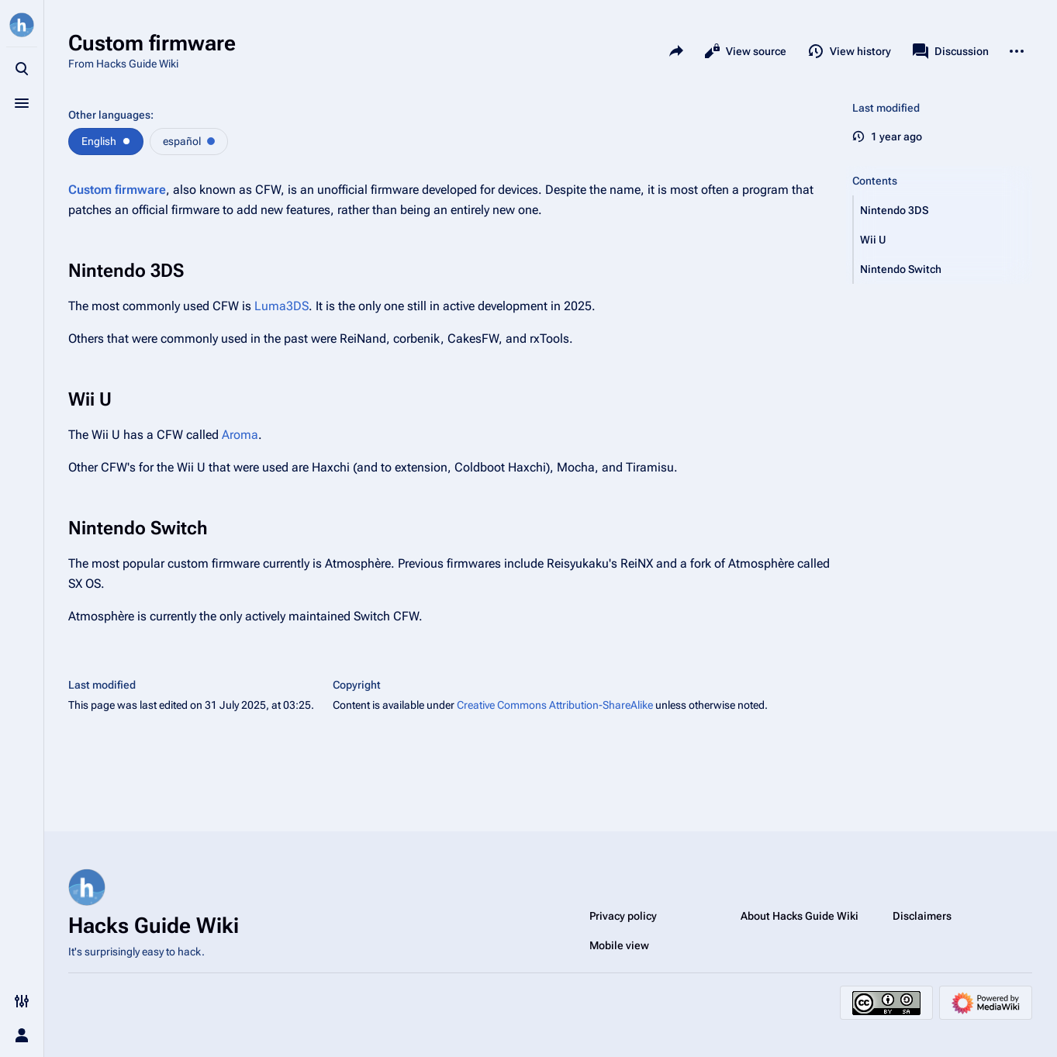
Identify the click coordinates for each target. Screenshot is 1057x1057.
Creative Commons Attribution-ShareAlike (555, 705)
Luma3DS (281, 306)
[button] (943, 210)
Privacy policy (623, 916)
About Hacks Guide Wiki (799, 916)
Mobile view (619, 945)
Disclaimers (922, 916)
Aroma (240, 434)
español (182, 141)
